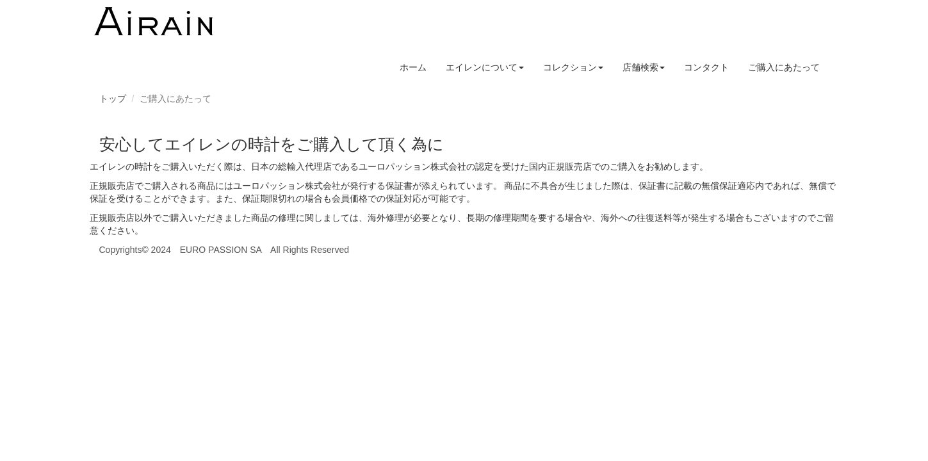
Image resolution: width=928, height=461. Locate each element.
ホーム (413, 67)
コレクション (573, 67)
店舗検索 (644, 67)
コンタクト (706, 67)
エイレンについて (485, 67)
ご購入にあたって (784, 67)
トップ (112, 98)
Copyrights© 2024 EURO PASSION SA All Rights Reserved (224, 250)
